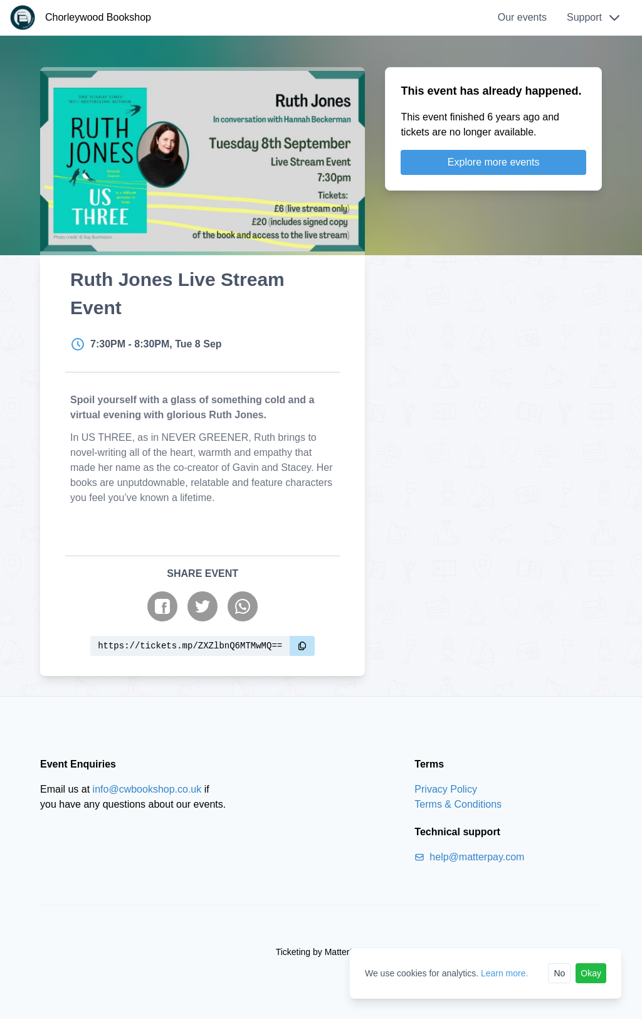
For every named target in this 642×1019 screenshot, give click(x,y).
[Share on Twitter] (202, 606)
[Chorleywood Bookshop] (80, 17)
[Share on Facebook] (162, 606)
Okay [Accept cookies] (591, 973)
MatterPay (344, 952)
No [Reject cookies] (559, 973)
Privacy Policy (445, 789)
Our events (522, 17)
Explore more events (494, 162)
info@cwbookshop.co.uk (147, 789)
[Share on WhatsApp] (243, 606)
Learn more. (504, 973)
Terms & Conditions (458, 804)
